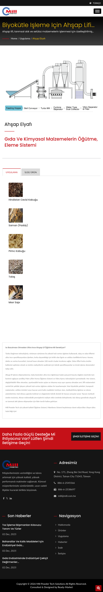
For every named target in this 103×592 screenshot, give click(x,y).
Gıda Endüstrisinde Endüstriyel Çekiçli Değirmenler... (25, 560)
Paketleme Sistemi (55, 407)
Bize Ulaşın (86, 407)
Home (14, 38)
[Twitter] (7, 498)
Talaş (12, 276)
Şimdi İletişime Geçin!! (86, 436)
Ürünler (62, 530)
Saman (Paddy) (18, 225)
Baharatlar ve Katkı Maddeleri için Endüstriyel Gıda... (23, 543)
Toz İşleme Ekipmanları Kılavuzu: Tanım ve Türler (21, 527)
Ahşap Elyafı (39, 38)
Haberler (62, 541)
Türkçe (97, 3)
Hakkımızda (64, 524)
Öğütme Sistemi (40, 407)
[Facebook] (3, 498)
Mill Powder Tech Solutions (50, 583)
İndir (60, 547)
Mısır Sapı (14, 302)
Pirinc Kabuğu (17, 251)
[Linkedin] (11, 498)
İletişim (62, 553)
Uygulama (25, 38)
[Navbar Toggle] (97, 11)
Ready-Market (65, 587)
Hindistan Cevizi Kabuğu (23, 199)
